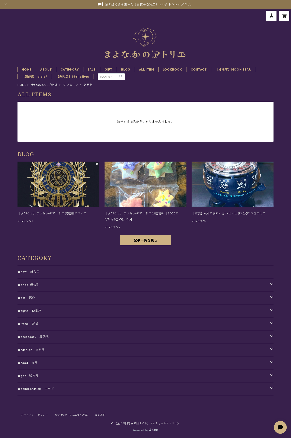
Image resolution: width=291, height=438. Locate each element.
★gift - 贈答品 (28, 376)
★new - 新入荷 (28, 272)
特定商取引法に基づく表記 (71, 414)
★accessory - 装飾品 (33, 337)
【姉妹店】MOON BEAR (233, 69)
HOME (27, 69)
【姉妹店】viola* (34, 76)
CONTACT (199, 69)
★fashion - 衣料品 (44, 85)
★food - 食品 (27, 363)
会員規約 (100, 414)
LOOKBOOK (172, 69)
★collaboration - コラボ (35, 389)
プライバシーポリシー (34, 414)
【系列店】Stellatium (72, 76)
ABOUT (46, 69)
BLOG (125, 69)
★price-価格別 (28, 285)
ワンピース (71, 85)
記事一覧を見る (145, 240)
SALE (92, 69)
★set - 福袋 (26, 298)
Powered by (146, 430)
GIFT (108, 69)
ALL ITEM (146, 69)
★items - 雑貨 (27, 324)
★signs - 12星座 (29, 311)
